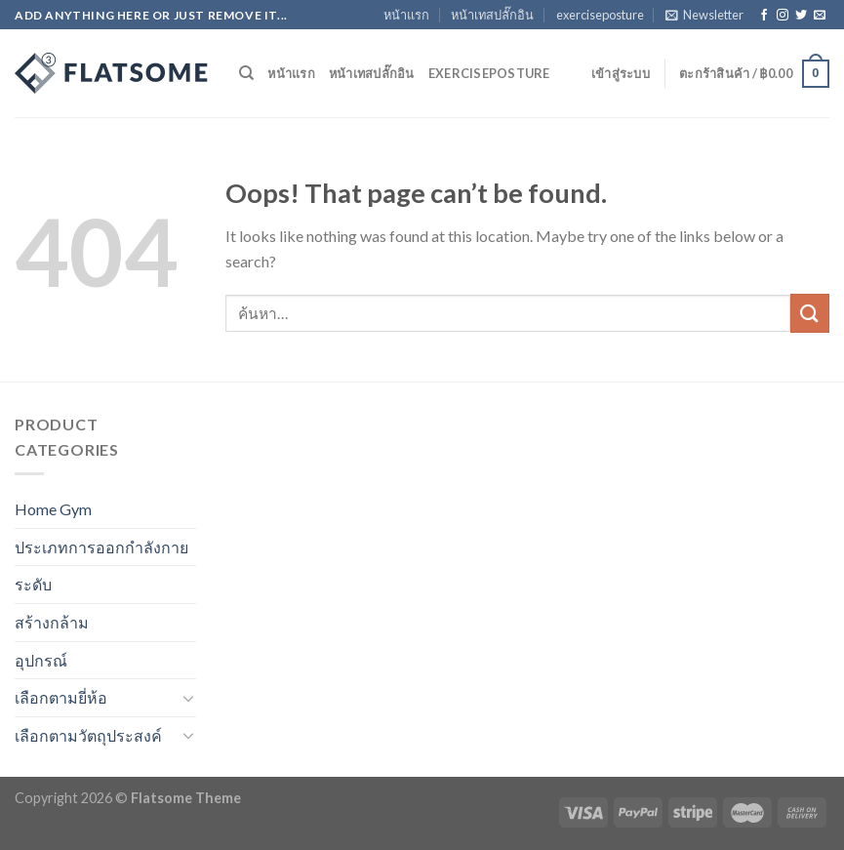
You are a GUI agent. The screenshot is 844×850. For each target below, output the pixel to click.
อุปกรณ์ (41, 660)
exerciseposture (600, 14)
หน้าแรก (406, 14)
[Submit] (809, 313)
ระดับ (33, 584)
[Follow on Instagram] (782, 15)
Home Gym (53, 509)
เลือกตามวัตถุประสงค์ (88, 735)
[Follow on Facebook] (764, 15)
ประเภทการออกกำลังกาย (101, 547)
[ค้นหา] (246, 73)
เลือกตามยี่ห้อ (61, 697)
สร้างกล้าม (52, 622)
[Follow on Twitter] (801, 15)
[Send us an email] (819, 15)
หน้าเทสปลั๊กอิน (492, 14)
